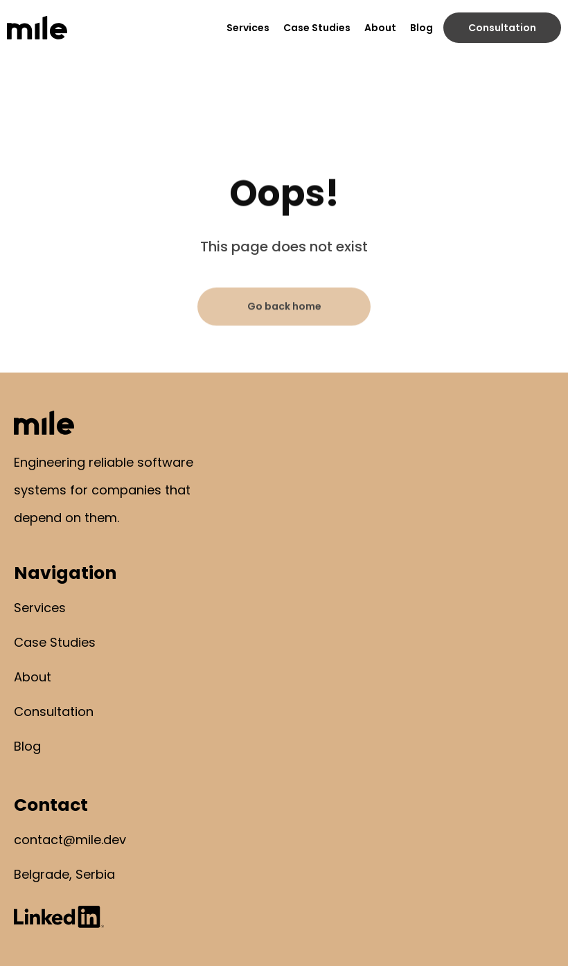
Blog (421, 28)
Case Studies (316, 28)
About (380, 28)
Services (248, 28)
